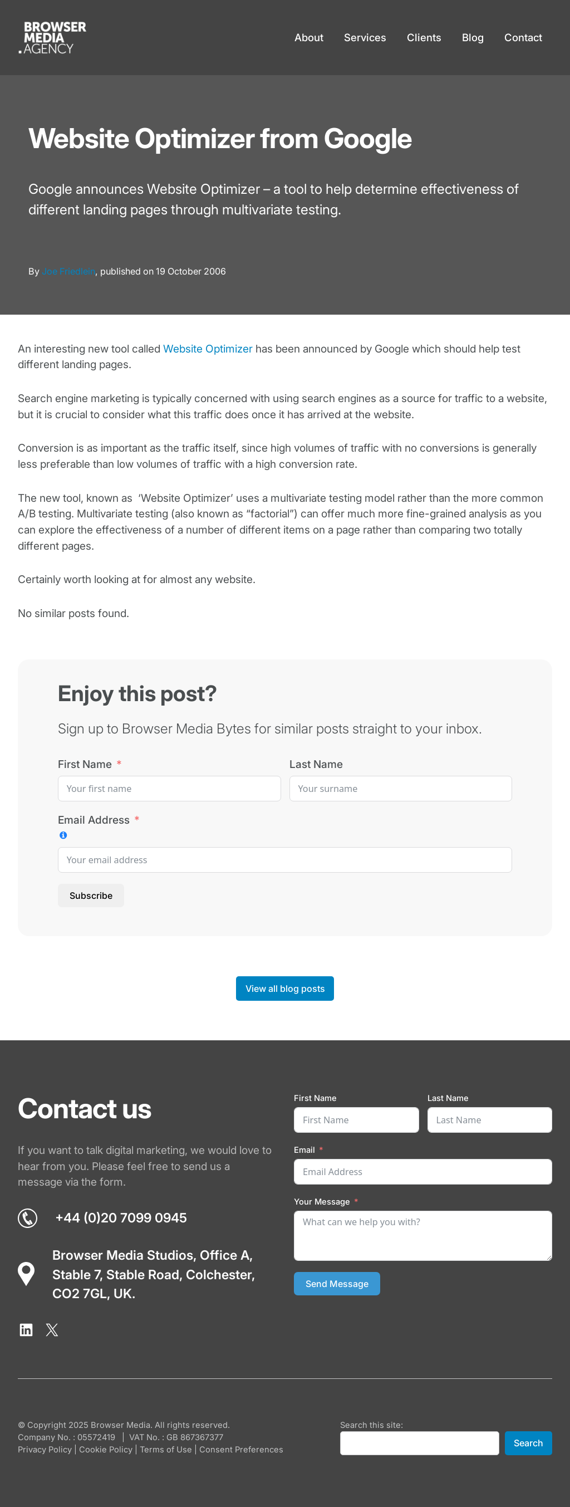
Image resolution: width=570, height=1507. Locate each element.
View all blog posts (285, 988)
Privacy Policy (45, 1450)
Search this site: (371, 1425)
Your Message (322, 1202)
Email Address (94, 820)
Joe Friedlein (68, 271)
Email (304, 1150)
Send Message (337, 1283)
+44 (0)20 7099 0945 (121, 1218)
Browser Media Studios (122, 1255)
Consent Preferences (241, 1450)
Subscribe (91, 895)
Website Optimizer (208, 348)
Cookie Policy (105, 1450)
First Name (85, 764)
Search (528, 1443)
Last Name (316, 764)
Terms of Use (166, 1450)
